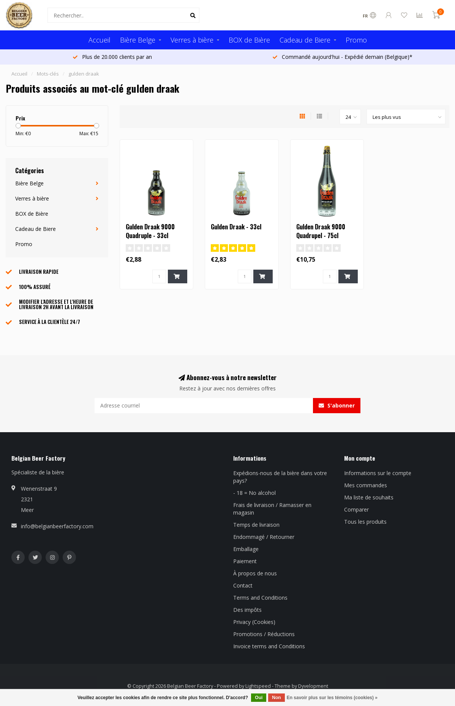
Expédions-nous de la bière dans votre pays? (280, 476)
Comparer (356, 509)
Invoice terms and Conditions (269, 646)
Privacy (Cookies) (254, 621)
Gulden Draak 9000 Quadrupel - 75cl (320, 231)
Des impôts (247, 609)
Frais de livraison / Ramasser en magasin (272, 508)
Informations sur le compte (377, 473)
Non (276, 697)
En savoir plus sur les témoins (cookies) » (332, 697)
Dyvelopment (313, 686)
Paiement (245, 561)
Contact (243, 585)
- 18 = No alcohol (254, 492)
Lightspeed (258, 686)
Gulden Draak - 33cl (236, 226)
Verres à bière (192, 39)
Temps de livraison (256, 524)
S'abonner (337, 405)
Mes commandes (365, 485)
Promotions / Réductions (264, 634)
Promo (356, 39)
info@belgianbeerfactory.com (57, 526)
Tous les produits (365, 521)
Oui (258, 697)
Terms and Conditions (260, 597)
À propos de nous (255, 573)
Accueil (99, 39)
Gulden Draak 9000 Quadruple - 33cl (150, 231)
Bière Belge (137, 39)
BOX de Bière (249, 39)
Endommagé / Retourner (263, 536)
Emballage (246, 549)
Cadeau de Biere (305, 39)
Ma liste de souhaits (368, 497)
